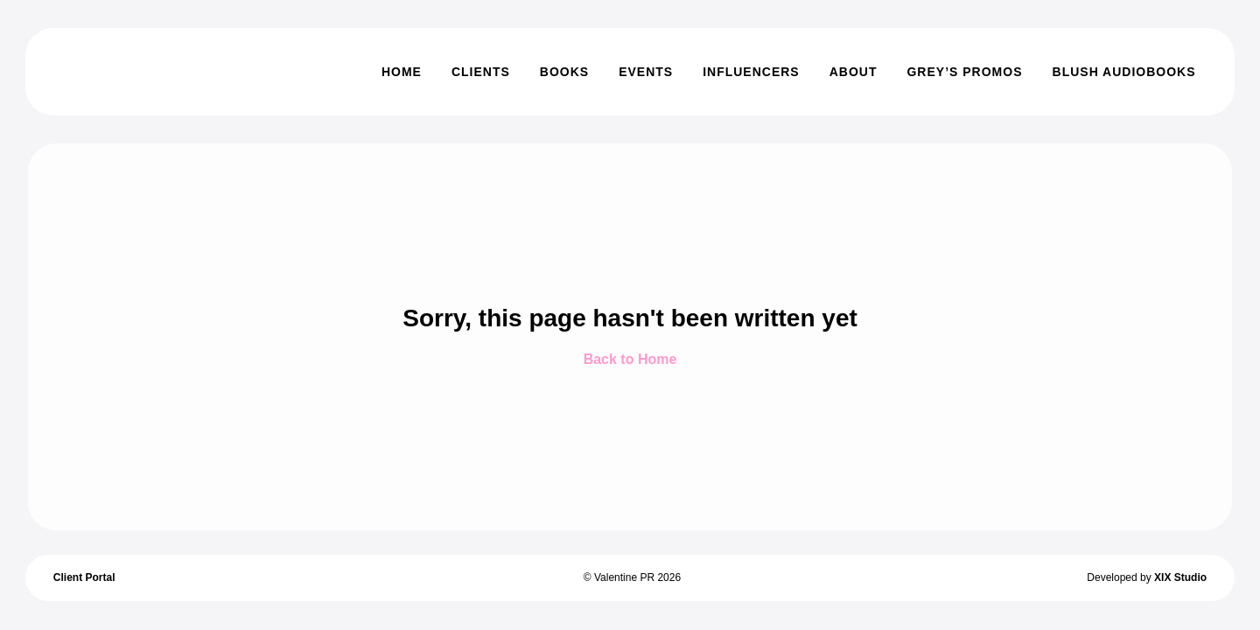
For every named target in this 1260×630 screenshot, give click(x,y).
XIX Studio (1180, 577)
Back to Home (630, 359)
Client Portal (84, 577)
